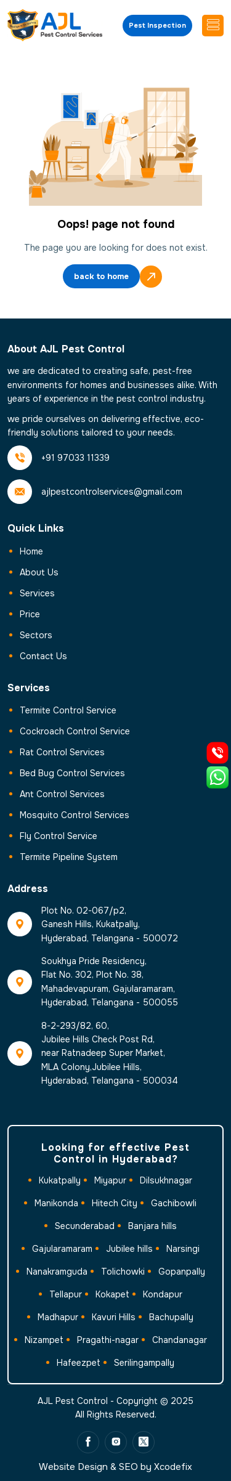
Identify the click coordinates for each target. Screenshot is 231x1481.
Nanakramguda (56, 1271)
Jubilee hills (129, 1248)
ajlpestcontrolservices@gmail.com (111, 491)
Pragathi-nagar (108, 1339)
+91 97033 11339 (75, 457)
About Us (39, 572)
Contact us (43, 656)
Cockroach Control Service (75, 731)
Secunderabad (85, 1225)
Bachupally (171, 1317)
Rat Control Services (62, 752)
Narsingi (183, 1248)
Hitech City (114, 1203)
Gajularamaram (62, 1248)
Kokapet (112, 1294)
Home (31, 551)
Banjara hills (152, 1225)
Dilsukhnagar (166, 1180)
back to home (101, 277)
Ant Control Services (62, 794)
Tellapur (65, 1294)
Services (37, 593)
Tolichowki (123, 1271)
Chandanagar (179, 1339)
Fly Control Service (58, 836)
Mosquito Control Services (74, 815)
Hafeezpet (78, 1362)
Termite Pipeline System (69, 856)
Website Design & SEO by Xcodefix (115, 1467)
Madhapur (58, 1317)
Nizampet (44, 1339)
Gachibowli (174, 1203)
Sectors (36, 635)
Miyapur (110, 1180)
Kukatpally (60, 1180)
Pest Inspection (157, 25)
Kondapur (162, 1294)
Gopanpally (181, 1271)
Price (30, 614)
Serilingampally (144, 1362)
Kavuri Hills (114, 1317)
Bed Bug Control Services (72, 773)
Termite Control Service (68, 710)
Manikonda (56, 1203)
